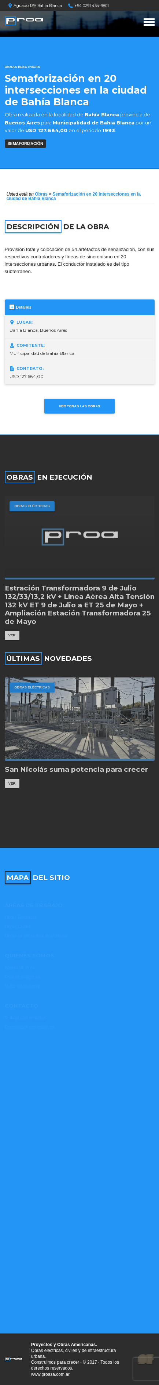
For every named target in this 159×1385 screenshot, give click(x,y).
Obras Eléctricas (22, 67)
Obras (41, 194)
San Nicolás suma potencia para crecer (76, 770)
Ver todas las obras (79, 406)
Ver (11, 635)
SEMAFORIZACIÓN (25, 143)
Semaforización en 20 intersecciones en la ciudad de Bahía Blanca (74, 196)
